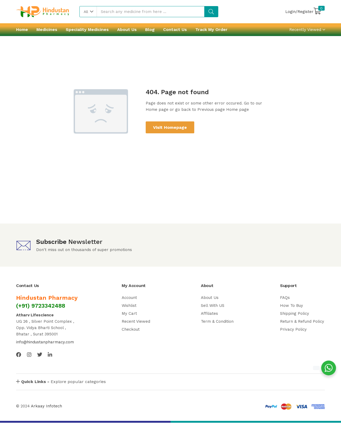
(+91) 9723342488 (40, 305)
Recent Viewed (136, 321)
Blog (150, 29)
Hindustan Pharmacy (47, 297)
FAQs (285, 297)
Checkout (131, 329)
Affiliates (209, 313)
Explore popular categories (63, 381)
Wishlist (129, 305)
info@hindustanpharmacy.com (45, 342)
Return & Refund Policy (302, 321)
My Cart (129, 313)
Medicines (46, 29)
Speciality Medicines (87, 29)
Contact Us (175, 29)
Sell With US (212, 305)
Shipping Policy (294, 313)
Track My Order (211, 29)
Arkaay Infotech (46, 406)
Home (22, 29)
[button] (88, 11)
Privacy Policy (293, 329)
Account (129, 297)
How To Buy (291, 305)
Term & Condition (217, 321)
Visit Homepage (170, 127)
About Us (127, 29)
